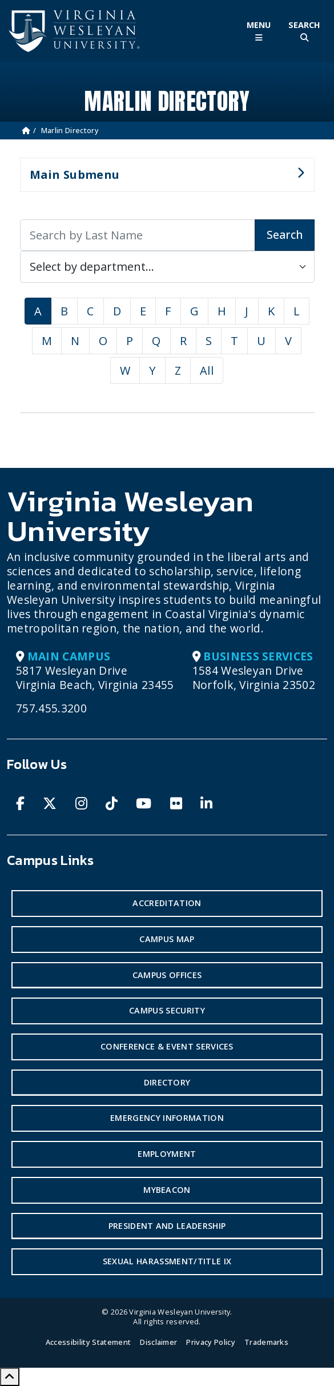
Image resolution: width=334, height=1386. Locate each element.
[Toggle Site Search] (304, 31)
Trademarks (266, 1342)
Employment (167, 1153)
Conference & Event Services (167, 1046)
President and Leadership (167, 1225)
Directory (167, 1082)
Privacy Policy (210, 1342)
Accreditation (166, 903)
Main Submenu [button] (162, 179)
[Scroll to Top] (9, 1377)
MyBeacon (167, 1189)
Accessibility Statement (88, 1342)
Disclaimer (158, 1342)
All (207, 370)
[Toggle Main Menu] (258, 31)
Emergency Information (167, 1117)
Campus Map (166, 939)
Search (285, 234)
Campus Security (167, 1010)
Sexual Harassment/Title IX (167, 1261)
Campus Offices (167, 975)
